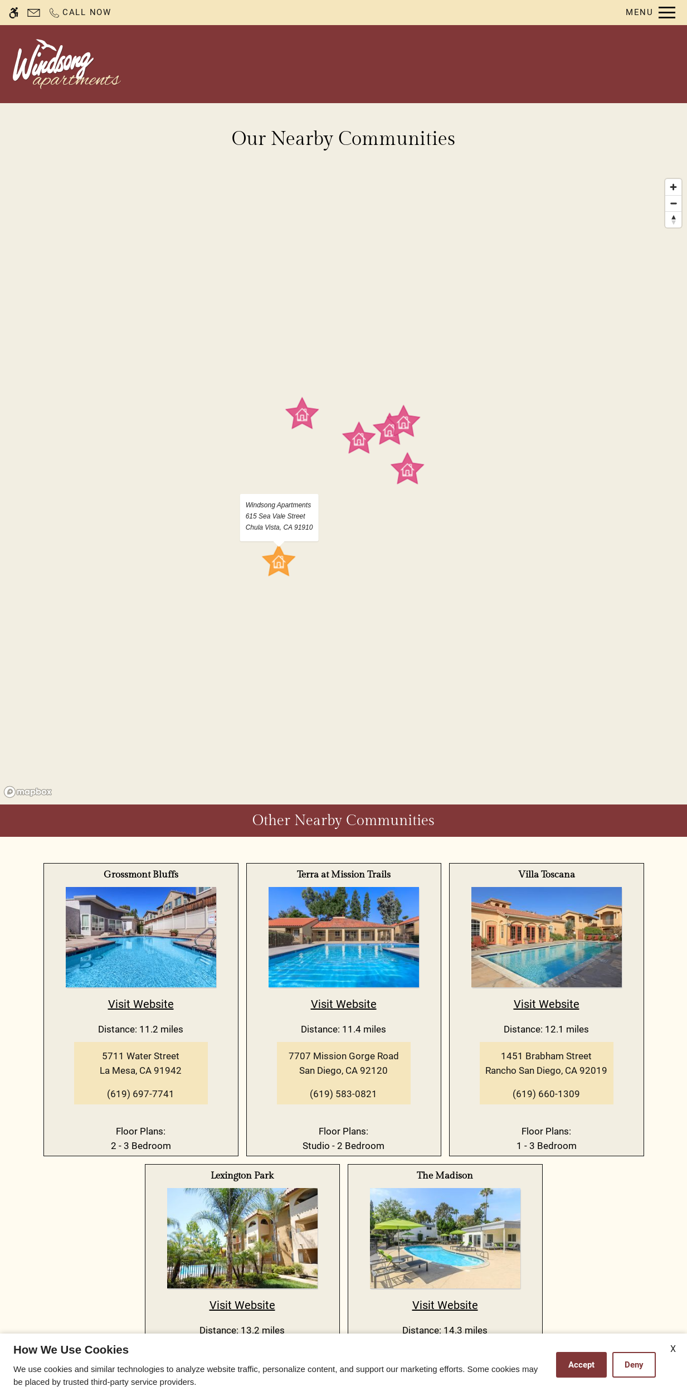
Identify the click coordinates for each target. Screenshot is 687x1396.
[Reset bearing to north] (673, 219)
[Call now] (79, 12)
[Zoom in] (673, 187)
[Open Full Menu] (650, 12)
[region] (343, 487)
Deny (634, 1365)
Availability (393, 64)
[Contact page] (33, 12)
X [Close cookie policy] (673, 1349)
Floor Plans (465, 64)
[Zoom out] (673, 203)
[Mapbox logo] (27, 792)
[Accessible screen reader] (13, 12)
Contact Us (321, 64)
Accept (581, 1365)
